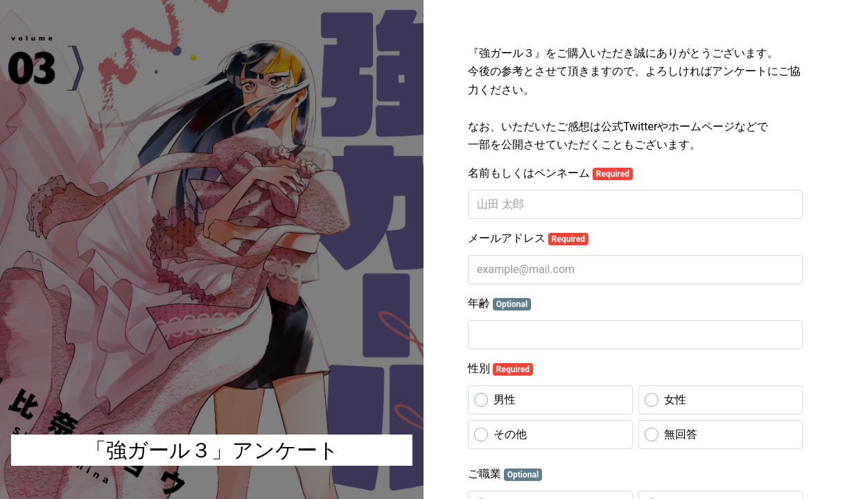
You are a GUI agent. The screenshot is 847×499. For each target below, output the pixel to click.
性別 (500, 369)
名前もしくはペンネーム (550, 173)
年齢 (499, 303)
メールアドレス (528, 238)
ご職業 (505, 474)
